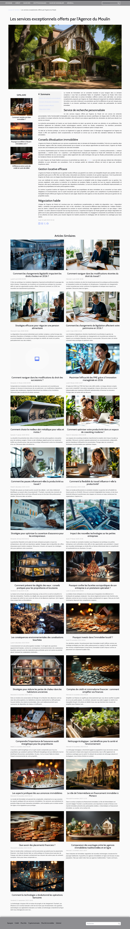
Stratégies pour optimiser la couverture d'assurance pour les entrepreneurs (37, 534)
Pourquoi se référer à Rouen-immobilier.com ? (21, 143)
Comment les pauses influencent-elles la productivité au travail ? (37, 482)
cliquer (90, 160)
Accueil (10, 10)
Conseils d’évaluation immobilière (49, 102)
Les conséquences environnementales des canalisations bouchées (37, 638)
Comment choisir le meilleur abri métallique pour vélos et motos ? (37, 430)
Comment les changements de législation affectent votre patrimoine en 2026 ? (93, 326)
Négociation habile (44, 109)
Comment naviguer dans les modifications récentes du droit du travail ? (92, 274)
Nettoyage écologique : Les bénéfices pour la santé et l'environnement (93, 742)
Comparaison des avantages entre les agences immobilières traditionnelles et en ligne (92, 846)
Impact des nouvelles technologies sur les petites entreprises (92, 534)
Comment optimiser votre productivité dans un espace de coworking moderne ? (93, 430)
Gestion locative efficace (46, 106)
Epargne (9, 3)
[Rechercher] (111, 3)
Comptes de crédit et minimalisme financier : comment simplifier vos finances (93, 690)
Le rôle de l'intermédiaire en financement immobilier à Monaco (92, 794)
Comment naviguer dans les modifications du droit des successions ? (37, 378)
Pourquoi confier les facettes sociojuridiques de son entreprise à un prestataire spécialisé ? (93, 586)
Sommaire (45, 94)
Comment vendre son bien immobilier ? (21, 118)
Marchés (26, 3)
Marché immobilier (56, 3)
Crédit (17, 3)
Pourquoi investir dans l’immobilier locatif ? (93, 637)
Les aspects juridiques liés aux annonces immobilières (37, 793)
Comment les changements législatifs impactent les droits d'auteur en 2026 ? (37, 274)
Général (70, 3)
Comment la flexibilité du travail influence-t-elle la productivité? (92, 482)
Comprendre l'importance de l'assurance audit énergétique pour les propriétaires (37, 742)
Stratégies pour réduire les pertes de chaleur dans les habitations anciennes (37, 690)
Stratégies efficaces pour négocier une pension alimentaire (37, 326)
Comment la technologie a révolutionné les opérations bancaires (37, 896)
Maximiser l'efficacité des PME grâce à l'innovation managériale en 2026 (92, 378)
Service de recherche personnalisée (50, 98)
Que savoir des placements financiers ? (37, 845)
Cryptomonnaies (39, 3)
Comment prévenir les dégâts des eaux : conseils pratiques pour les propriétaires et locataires (37, 586)
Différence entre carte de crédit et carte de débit (21, 167)
